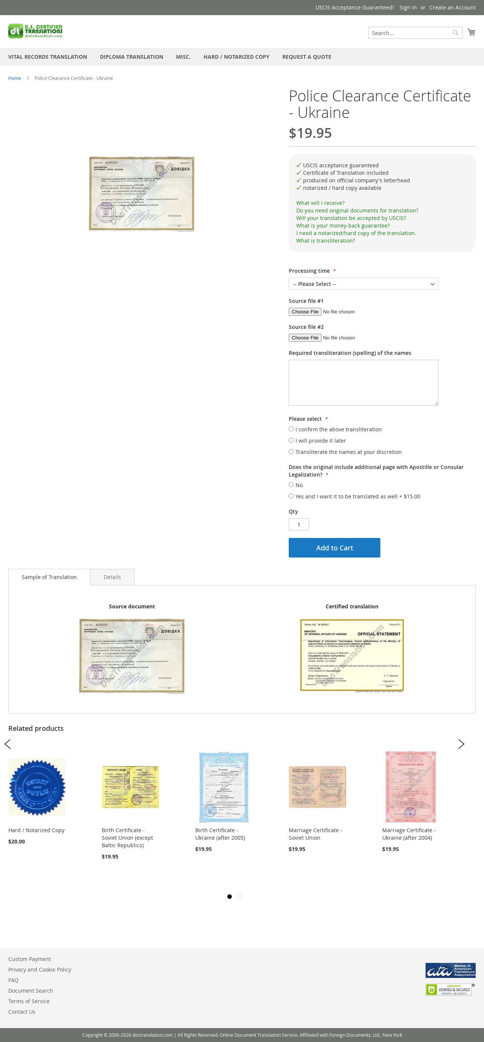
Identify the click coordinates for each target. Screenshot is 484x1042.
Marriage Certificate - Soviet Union (315, 834)
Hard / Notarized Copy (36, 830)
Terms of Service (29, 1001)
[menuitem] (48, 56)
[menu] (242, 57)
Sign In (408, 7)
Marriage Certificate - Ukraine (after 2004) (409, 834)
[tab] (382, 203)
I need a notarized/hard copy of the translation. (356, 233)
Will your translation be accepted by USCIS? (351, 218)
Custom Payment (29, 959)
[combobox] (415, 33)
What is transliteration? (325, 240)
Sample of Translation (49, 577)
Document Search (30, 990)
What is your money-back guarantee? (343, 225)
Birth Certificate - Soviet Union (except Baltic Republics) (127, 838)
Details (112, 577)
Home (14, 78)
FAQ (13, 980)
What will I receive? (320, 202)
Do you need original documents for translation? (357, 210)
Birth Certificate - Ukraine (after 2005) (220, 834)
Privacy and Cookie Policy (39, 969)
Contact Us (21, 1011)
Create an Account (452, 7)
